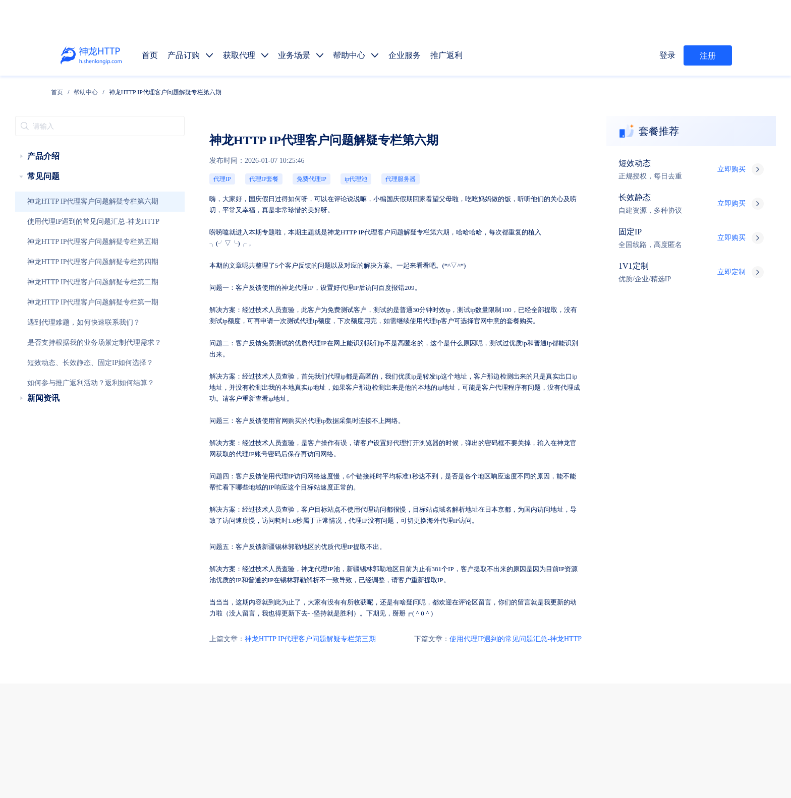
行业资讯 (535, 707)
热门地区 (532, 683)
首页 (120, 89)
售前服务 (233, 689)
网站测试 (726, 659)
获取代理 (497, 588)
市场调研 (612, 659)
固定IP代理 (538, 612)
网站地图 (367, 760)
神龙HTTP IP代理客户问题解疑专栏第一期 (77, 291)
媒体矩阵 (497, 659)
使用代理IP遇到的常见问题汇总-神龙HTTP (77, 210)
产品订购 (458, 588)
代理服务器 (329, 161)
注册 (707, 55)
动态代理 (458, 636)
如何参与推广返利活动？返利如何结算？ (75, 372)
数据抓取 (458, 659)
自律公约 (597, 747)
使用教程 (497, 707)
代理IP (182, 161)
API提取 (457, 683)
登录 (668, 55)
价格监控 (573, 659)
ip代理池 (292, 161)
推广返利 (612, 588)
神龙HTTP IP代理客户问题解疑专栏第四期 (77, 251)
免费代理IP (255, 161)
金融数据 (650, 659)
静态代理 (497, 636)
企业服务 (573, 588)
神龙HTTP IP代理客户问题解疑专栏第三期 (237, 527)
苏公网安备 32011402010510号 (477, 774)
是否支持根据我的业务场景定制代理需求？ (77, 331)
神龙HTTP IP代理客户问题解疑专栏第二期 (77, 271)
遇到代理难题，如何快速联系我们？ (69, 311)
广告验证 (535, 659)
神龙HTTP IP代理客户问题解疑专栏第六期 (77, 190)
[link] (120, 90)
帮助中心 (149, 89)
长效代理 (497, 612)
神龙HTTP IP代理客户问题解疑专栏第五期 (77, 230)
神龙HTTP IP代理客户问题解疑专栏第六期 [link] (228, 89)
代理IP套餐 (216, 161)
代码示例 (494, 683)
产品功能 (458, 707)
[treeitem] (82, 145)
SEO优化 (688, 659)
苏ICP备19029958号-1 (397, 774)
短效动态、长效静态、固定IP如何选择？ (74, 351)
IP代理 (329, 206)
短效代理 (458, 612)
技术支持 (233, 709)
